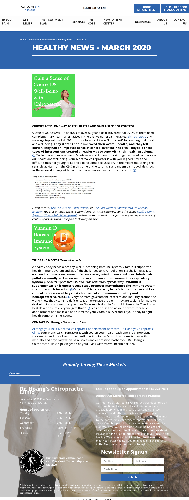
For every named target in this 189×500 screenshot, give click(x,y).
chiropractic (137, 135)
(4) (68, 295)
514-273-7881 (33, 8)
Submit (132, 476)
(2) (134, 169)
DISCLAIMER (26, 488)
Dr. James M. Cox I (128, 488)
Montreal (15, 372)
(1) (34, 154)
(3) (72, 288)
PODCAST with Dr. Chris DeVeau (69, 206)
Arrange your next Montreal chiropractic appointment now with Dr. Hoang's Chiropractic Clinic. (92, 329)
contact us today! (133, 442)
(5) (88, 306)
